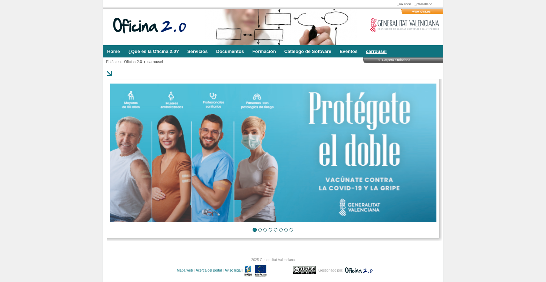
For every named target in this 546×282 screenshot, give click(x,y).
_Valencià (404, 4)
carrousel (155, 62)
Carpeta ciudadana (396, 60)
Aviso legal (233, 270)
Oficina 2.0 (133, 62)
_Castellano (423, 4)
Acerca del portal (209, 270)
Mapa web (185, 270)
